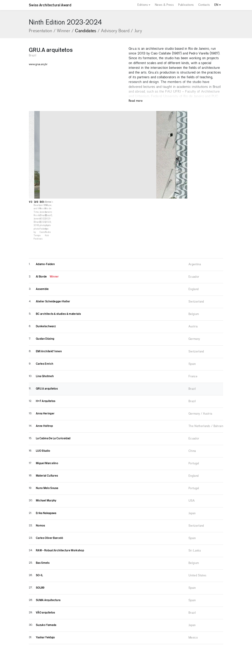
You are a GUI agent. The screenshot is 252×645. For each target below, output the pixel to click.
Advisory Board (117, 31)
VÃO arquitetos (45, 582)
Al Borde (47, 246)
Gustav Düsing (45, 308)
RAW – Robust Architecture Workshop (60, 519)
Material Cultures (47, 445)
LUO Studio (43, 420)
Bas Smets (43, 532)
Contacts (204, 5)
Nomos (40, 495)
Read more (136, 100)
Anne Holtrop (44, 395)
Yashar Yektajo (45, 606)
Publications (186, 5)
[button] (244, 154)
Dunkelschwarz (46, 295)
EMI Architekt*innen (49, 320)
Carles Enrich (44, 333)
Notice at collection (104, 640)
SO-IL (39, 544)
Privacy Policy (125, 628)
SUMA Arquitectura (48, 569)
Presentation (42, 31)
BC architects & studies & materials (58, 283)
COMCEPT (176, 628)
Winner (65, 31)
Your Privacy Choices (137, 640)
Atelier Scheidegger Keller (53, 270)
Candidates (87, 31)
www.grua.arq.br (38, 64)
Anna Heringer (45, 383)
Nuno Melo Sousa (47, 457)
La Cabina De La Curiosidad (53, 407)
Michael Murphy (46, 470)
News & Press (164, 5)
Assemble (42, 258)
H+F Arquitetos (45, 370)
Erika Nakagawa (46, 482)
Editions (142, 5)
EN (216, 5)
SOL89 (40, 557)
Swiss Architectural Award (50, 5)
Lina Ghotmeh (45, 345)
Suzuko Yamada (46, 594)
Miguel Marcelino (47, 432)
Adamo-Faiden (45, 233)
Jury (138, 31)
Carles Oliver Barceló (49, 507)
